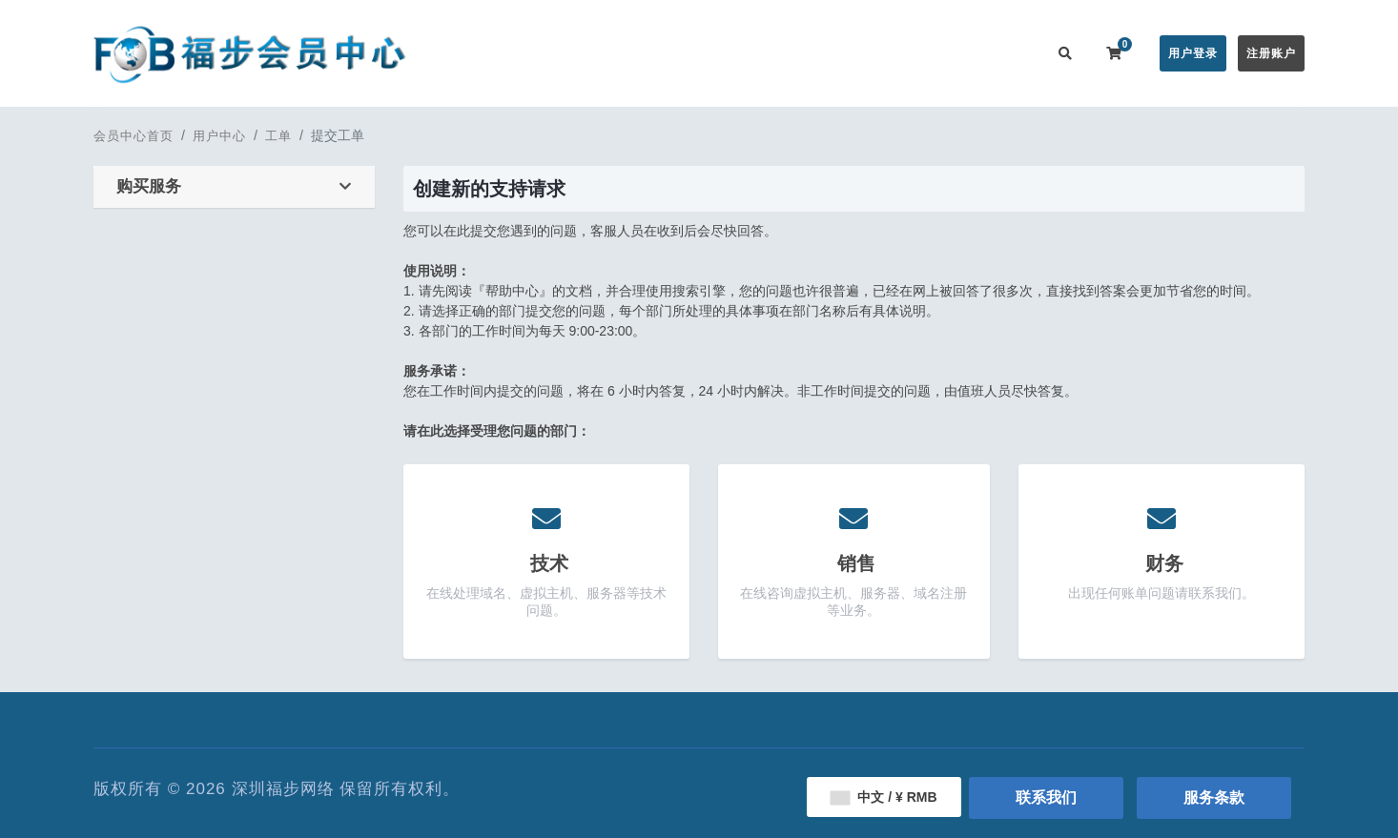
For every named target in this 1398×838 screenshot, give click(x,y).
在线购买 (607, 53)
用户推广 (926, 53)
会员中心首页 (515, 53)
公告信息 (697, 53)
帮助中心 (773, 53)
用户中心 (219, 136)
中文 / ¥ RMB (883, 797)
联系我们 (1002, 53)
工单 (278, 136)
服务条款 (1213, 797)
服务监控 (849, 53)
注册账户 (1271, 53)
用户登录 (1193, 53)
